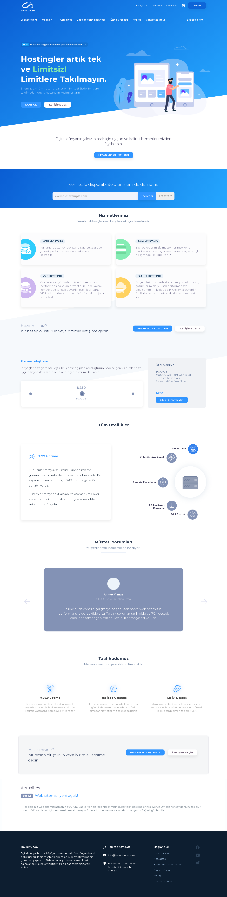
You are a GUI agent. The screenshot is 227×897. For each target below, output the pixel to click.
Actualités (66, 19)
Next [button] (202, 599)
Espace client (29, 19)
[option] (66, 75)
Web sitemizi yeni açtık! (56, 795)
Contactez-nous (155, 19)
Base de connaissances (91, 19)
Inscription (171, 5)
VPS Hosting (52, 276)
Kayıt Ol (31, 104)
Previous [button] (25, 599)
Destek (197, 5)
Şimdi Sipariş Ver (172, 399)
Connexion (156, 5)
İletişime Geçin (190, 328)
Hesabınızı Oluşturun (113, 155)
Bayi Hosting (148, 241)
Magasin (48, 19)
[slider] (82, 393)
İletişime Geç (57, 104)
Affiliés (137, 19)
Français (141, 5)
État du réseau (119, 19)
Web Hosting (53, 241)
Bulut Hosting (149, 276)
